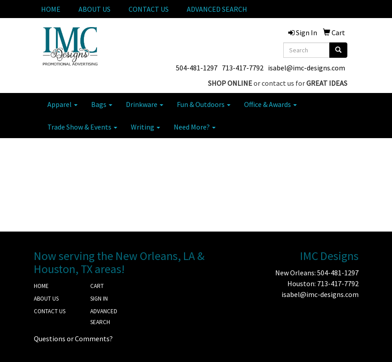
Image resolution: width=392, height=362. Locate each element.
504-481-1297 (196, 67)
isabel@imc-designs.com (306, 67)
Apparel (62, 104)
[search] (338, 50)
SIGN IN (99, 298)
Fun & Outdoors (204, 104)
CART (97, 286)
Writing (145, 126)
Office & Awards (270, 104)
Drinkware (144, 104)
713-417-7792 (242, 67)
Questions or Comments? (73, 338)
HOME (50, 9)
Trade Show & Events (82, 126)
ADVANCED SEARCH (217, 9)
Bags (101, 104)
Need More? (195, 126)
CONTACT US (149, 9)
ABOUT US (94, 9)
